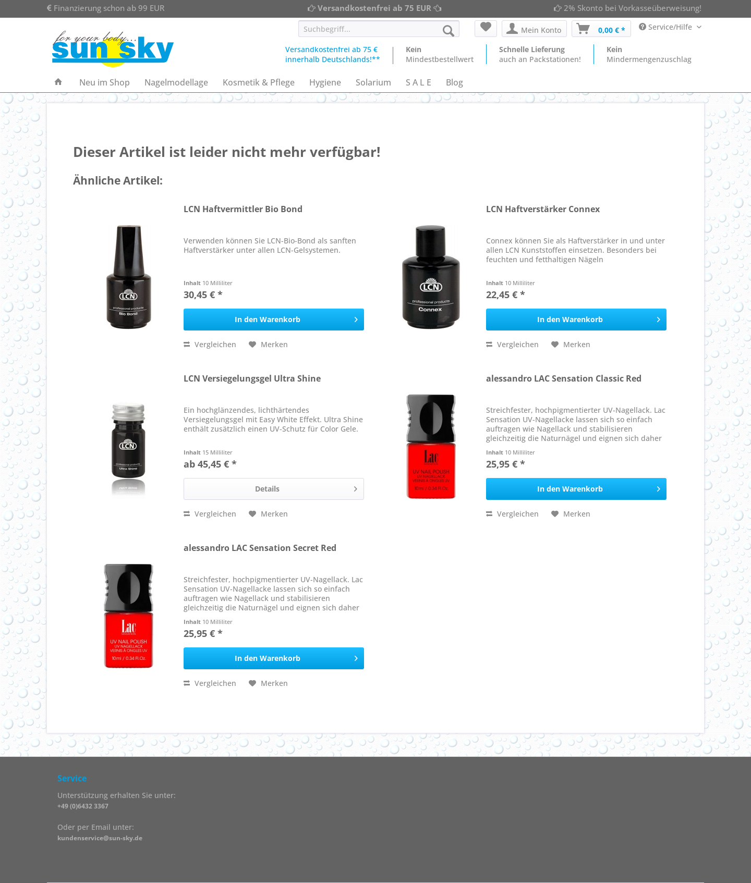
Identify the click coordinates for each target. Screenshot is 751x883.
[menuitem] (378, 33)
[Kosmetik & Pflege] (258, 82)
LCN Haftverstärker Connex (543, 209)
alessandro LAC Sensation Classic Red (563, 378)
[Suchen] (448, 30)
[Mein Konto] (534, 28)
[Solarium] (373, 82)
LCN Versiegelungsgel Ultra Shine (252, 378)
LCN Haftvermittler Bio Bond (243, 209)
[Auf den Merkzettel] (268, 344)
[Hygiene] (325, 82)
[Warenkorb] (601, 28)
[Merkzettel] (486, 28)
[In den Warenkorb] (274, 319)
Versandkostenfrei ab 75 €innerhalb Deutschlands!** (332, 54)
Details (306, 487)
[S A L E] (418, 82)
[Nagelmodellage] (176, 82)
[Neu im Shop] (104, 82)
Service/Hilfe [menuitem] (666, 27)
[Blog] (454, 82)
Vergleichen (210, 344)
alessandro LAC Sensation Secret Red (260, 548)
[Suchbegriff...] (378, 28)
